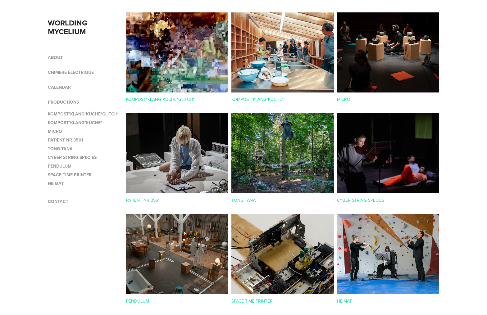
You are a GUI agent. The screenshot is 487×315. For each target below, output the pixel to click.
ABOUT (55, 57)
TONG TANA (60, 149)
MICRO (55, 131)
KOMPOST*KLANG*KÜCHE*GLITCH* (83, 114)
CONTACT (58, 201)
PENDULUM (59, 166)
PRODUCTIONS (63, 102)
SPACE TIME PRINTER (70, 175)
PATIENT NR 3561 (65, 140)
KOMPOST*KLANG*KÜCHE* (75, 122)
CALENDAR (59, 87)
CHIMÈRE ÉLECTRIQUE (71, 72)
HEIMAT (56, 183)
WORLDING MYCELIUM (68, 27)
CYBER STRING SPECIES (72, 157)
